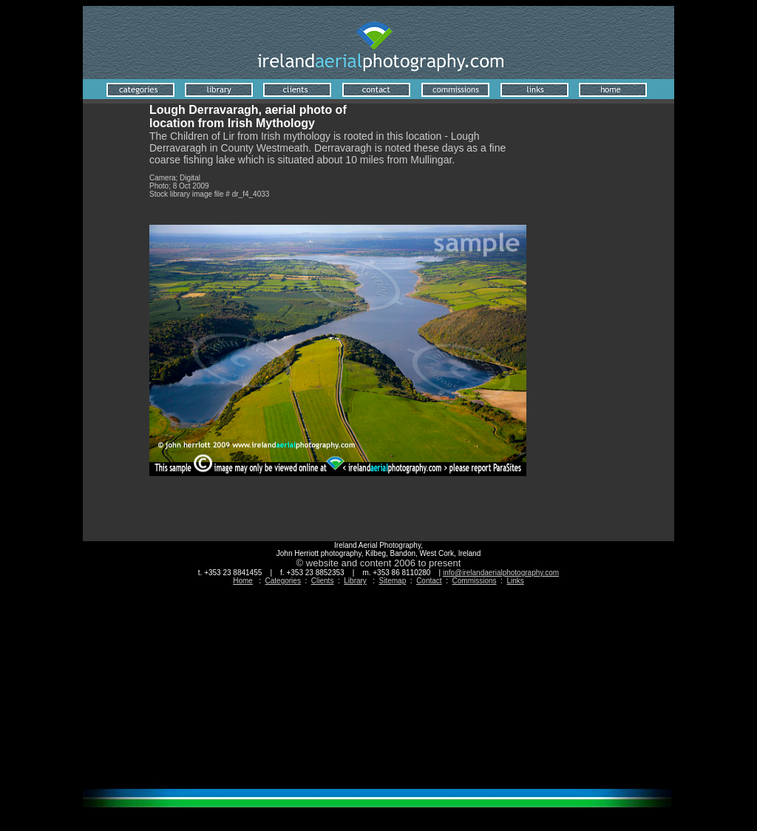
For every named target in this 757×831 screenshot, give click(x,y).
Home (243, 581)
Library (355, 581)
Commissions (474, 581)
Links (514, 581)
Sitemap (393, 581)
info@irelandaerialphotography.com (501, 573)
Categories (283, 581)
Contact (428, 581)
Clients (322, 581)
